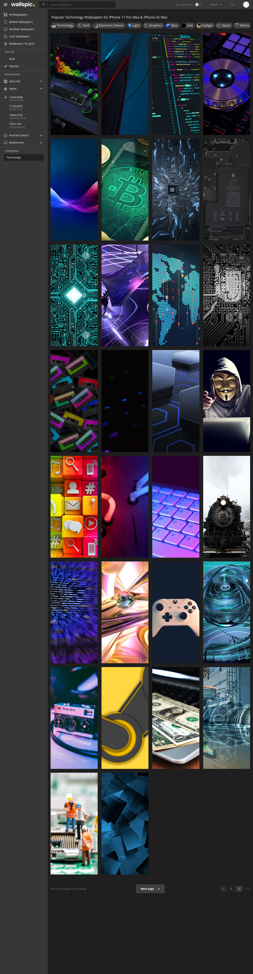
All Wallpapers (16, 14)
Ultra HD (12, 81)
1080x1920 (16, 115)
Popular (14, 66)
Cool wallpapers (17, 36)
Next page (150, 888)
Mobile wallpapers (18, 22)
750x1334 (15, 123)
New (12, 59)
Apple (10, 88)
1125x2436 (16, 106)
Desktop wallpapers (19, 29)
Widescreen (14, 142)
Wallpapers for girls (19, 43)
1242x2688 (28, 97)
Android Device (16, 135)
